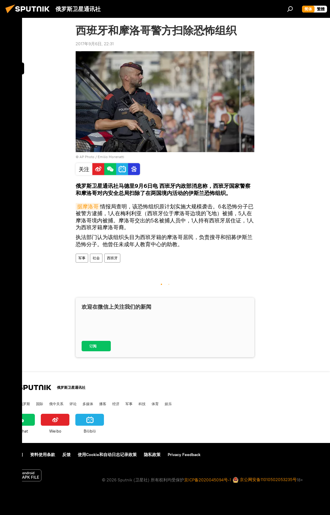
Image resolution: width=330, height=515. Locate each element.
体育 (155, 403)
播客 (102, 403)
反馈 (66, 454)
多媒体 (87, 403)
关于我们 (14, 454)
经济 (115, 403)
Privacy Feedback (184, 454)
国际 (39, 403)
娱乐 (168, 403)
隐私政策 (152, 454)
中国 (9, 403)
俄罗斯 (24, 403)
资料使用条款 (42, 454)
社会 (96, 258)
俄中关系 (56, 403)
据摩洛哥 (88, 206)
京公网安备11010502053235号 (265, 480)
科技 (142, 403)
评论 (73, 403)
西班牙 (112, 258)
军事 (81, 258)
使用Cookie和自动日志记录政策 (107, 454)
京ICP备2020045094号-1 (207, 480)
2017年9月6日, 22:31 (95, 43)
